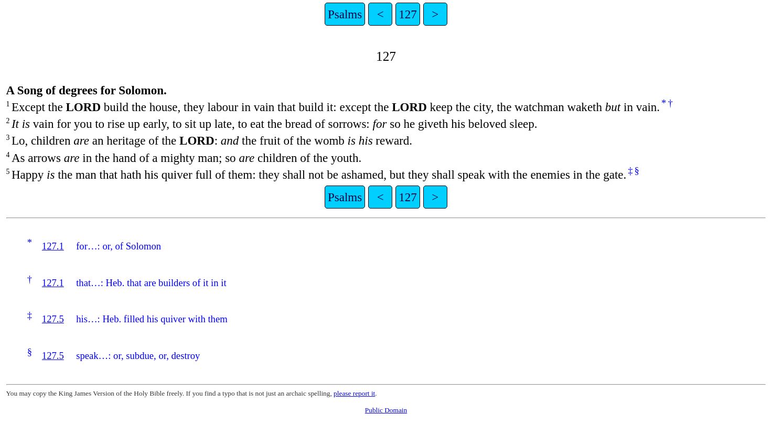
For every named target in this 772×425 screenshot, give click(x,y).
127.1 (53, 246)
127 (408, 14)
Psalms (345, 14)
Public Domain (386, 410)
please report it (354, 393)
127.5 (53, 318)
